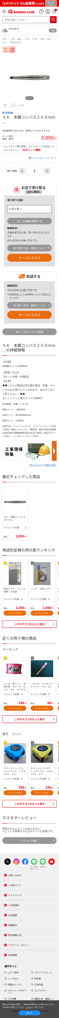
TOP (4, 39)
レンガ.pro (13, 978)
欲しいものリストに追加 (29, 332)
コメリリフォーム (43, 972)
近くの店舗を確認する (29, 221)
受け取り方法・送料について (29, 248)
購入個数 (12, 171)
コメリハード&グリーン (17, 991)
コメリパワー (41, 990)
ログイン (35, 831)
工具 (27, 39)
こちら (28, 1007)
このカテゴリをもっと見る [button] (29, 624)
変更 (53, 30)
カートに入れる (30, 257)
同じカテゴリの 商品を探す (43, 465)
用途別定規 (15, 42)
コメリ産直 (13, 972)
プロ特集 (12, 999)
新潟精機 (7, 113)
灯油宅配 (38, 984)
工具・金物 (15, 39)
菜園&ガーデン (15, 984)
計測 (35, 39)
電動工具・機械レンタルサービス (44, 1000)
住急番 (37, 978)
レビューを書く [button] (29, 840)
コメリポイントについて (44, 158)
